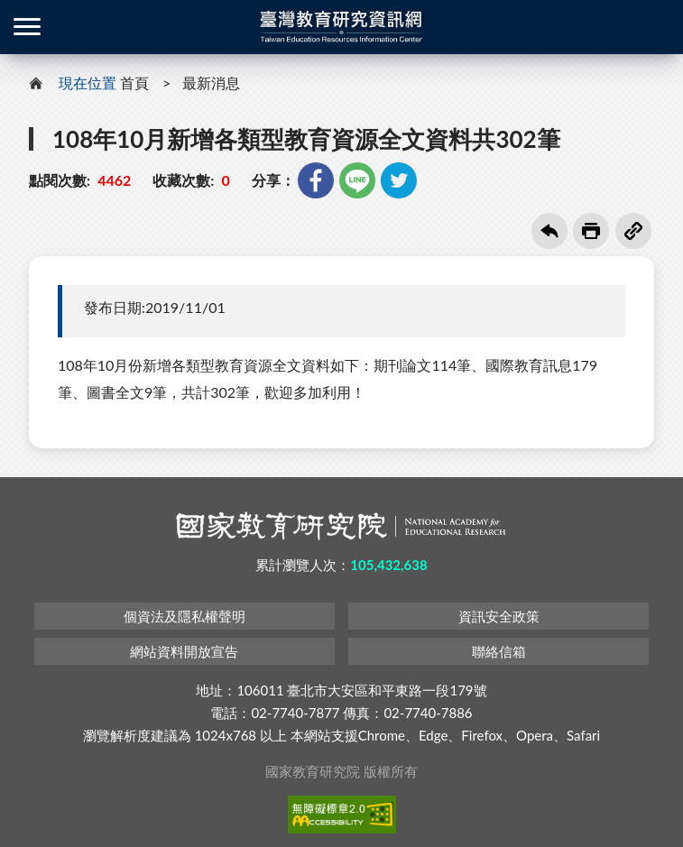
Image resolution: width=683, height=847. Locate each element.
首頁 (134, 82)
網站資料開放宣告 (184, 651)
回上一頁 (549, 231)
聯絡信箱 (499, 651)
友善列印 (591, 231)
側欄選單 (27, 26)
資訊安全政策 (499, 616)
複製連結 (633, 231)
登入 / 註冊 (656, 27)
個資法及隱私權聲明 (184, 616)
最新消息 (211, 82)
